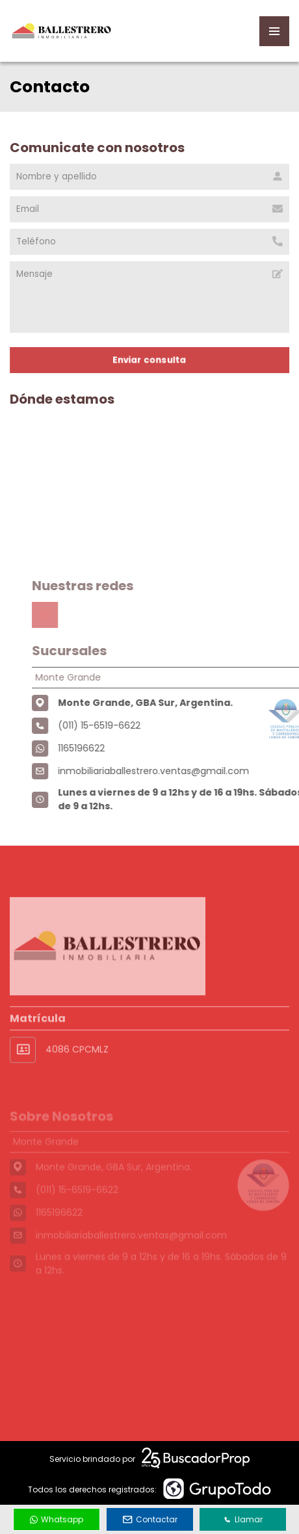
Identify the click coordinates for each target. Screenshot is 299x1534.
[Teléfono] (149, 242)
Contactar (150, 1519)
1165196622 (102, 748)
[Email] (149, 209)
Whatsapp (56, 1519)
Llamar (243, 1519)
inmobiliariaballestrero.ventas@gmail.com (174, 770)
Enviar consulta (149, 360)
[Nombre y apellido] (149, 177)
